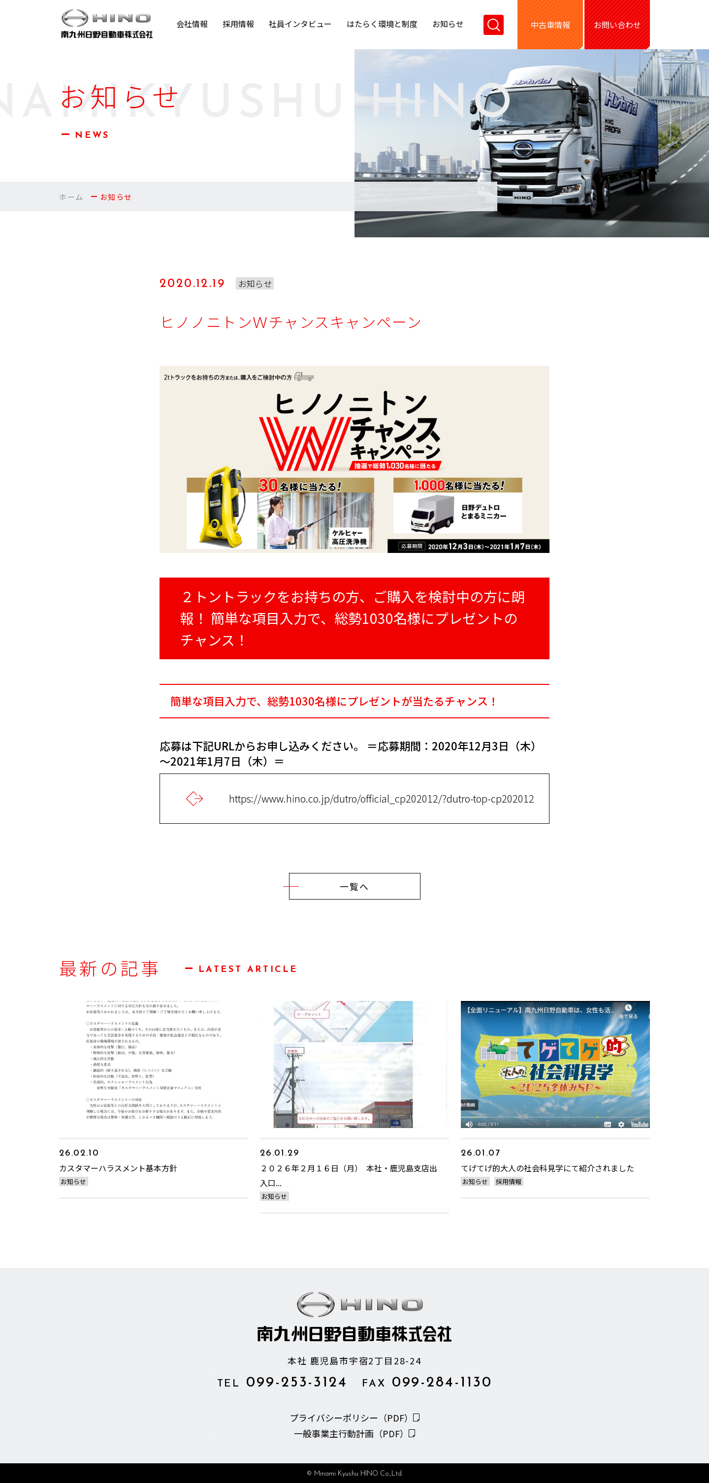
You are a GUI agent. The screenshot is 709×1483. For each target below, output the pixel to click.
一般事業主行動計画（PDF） (351, 1433)
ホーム (71, 197)
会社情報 (192, 25)
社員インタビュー (300, 25)
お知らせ (448, 25)
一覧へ (329, 886)
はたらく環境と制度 (382, 25)
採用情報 (238, 25)
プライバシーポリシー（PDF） (351, 1417)
